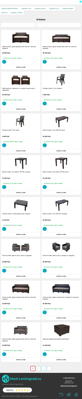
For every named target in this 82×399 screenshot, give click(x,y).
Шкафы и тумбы (16, 12)
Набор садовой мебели (10, 8)
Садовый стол (26, 8)
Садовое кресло (40, 8)
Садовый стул (54, 8)
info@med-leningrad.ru (68, 386)
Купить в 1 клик (21, 67)
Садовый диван (67, 8)
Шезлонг (5, 12)
